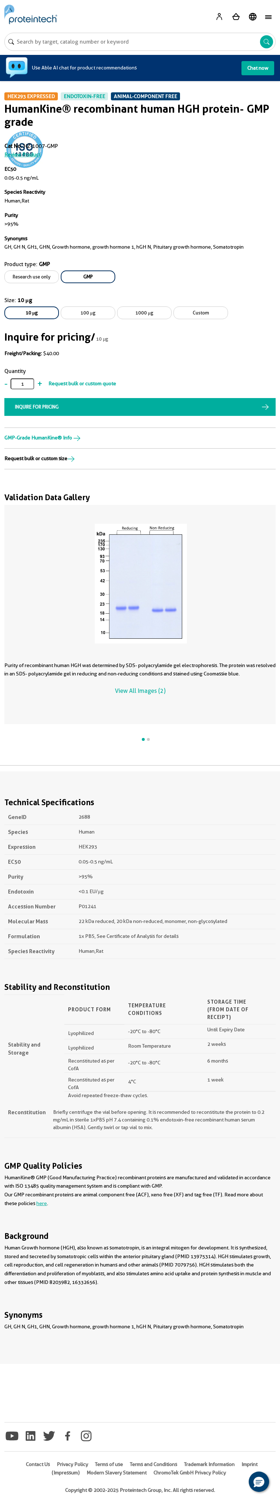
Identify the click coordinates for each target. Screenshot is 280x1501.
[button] (259, 1482)
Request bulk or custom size (39, 458)
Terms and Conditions (153, 1464)
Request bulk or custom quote (82, 383)
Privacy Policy (72, 1464)
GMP (88, 277)
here (41, 1203)
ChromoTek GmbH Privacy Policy (189, 1473)
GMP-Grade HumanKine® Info (42, 438)
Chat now (257, 68)
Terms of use (109, 1464)
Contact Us (38, 1464)
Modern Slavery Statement (117, 1473)
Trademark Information (209, 1464)
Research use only (32, 277)
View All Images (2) (140, 690)
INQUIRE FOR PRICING (37, 407)
